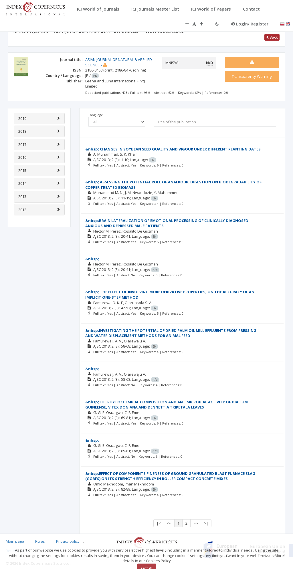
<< (169, 523)
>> (195, 523)
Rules (40, 541)
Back (272, 37)
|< (159, 523)
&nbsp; (92, 258)
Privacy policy (68, 541)
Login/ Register (249, 24)
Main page (15, 541)
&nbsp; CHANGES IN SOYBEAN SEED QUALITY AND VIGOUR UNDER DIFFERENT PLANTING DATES (173, 149)
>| (206, 523)
